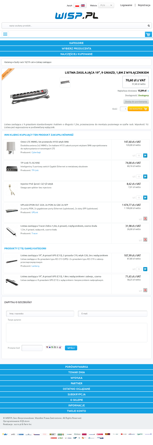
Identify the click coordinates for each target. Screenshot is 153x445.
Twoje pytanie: (14, 319)
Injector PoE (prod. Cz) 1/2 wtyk (37, 183)
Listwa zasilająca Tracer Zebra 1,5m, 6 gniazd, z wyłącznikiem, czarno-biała (59, 225)
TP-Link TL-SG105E (30, 162)
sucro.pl (17, 424)
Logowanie (126, 5)
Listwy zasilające (43, 62)
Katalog (8, 62)
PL (77, 5)
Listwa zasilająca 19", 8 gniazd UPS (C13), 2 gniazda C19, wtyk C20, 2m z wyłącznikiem (64, 255)
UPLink (35, 212)
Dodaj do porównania (136, 101)
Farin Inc (28, 424)
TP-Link (35, 170)
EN (83, 5)
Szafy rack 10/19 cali (24, 62)
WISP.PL (77, 15)
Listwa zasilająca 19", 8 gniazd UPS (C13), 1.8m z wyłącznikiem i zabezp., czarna (61, 276)
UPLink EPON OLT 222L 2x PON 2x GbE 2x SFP (44, 204)
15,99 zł (142, 91)
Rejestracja (144, 5)
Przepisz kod (14, 348)
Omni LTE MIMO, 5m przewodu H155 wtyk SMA (45, 141)
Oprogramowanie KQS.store (16, 421)
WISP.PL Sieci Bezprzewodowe (19, 418)
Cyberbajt (36, 152)
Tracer (35, 233)
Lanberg (35, 266)
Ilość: (115, 108)
